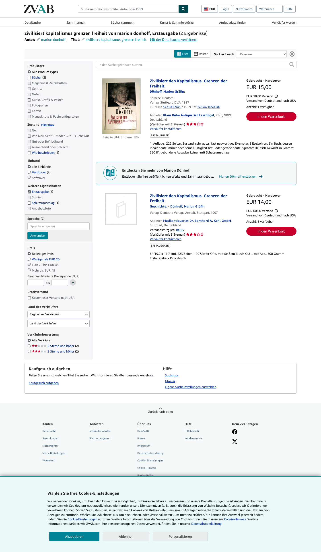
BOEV (180, 230)
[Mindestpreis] (35, 283)
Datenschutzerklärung (150, 453)
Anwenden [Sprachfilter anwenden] (37, 235)
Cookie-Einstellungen (82, 519)
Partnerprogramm (100, 438)
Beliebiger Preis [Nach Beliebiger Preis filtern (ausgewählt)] (40, 254)
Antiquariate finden (232, 22)
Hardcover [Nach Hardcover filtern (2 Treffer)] (38, 172)
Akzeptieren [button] (74, 536)
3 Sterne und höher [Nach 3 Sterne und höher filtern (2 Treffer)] (55, 351)
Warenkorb (48, 460)
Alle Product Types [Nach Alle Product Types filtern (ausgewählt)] (43, 72)
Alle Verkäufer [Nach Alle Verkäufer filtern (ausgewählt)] (42, 340)
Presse (141, 438)
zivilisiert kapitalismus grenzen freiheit (116, 39)
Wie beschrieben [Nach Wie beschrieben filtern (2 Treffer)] (43, 153)
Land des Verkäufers (43, 323)
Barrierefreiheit (146, 475)
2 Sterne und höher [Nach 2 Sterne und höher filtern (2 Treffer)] (55, 346)
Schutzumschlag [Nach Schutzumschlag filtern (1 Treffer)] (43, 203)
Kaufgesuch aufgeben (44, 383)
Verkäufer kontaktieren (165, 129)
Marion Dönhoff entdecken (241, 176)
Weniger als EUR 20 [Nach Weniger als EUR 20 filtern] (43, 259)
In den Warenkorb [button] (271, 116)
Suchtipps (172, 375)
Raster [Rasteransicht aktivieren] (201, 54)
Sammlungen (75, 22)
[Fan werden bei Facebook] (234, 432)
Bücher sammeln (122, 22)
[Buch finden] (183, 9)
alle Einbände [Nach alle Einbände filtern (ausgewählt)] (39, 166)
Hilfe (289, 9)
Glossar (170, 381)
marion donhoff (53, 39)
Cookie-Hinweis (146, 468)
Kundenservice (193, 438)
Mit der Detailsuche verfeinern (173, 39)
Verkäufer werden (284, 22)
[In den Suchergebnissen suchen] (196, 64)
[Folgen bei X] (234, 442)
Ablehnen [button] (126, 536)
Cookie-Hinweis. (235, 519)
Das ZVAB (143, 431)
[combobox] (128, 9)
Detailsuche (33, 22)
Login (225, 9)
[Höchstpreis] (59, 283)
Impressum (143, 446)
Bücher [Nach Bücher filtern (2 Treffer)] (36, 77)
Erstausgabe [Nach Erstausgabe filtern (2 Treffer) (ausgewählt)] (40, 192)
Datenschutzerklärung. (206, 523)
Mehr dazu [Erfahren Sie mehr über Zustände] (47, 124)
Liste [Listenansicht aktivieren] (182, 54)
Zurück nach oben (160, 411)
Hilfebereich (192, 431)
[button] (291, 64)
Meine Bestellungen (54, 453)
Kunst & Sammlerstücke (176, 22)
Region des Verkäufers (44, 314)
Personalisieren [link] (180, 536)
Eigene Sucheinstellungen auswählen (190, 387)
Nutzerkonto (244, 9)
